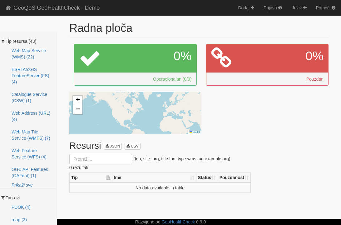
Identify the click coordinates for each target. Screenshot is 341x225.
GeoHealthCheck (178, 221)
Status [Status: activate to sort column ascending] (204, 177)
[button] (77, 100)
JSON (113, 146)
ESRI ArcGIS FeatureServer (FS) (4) (30, 75)
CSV (132, 146)
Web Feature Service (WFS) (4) (29, 153)
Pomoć (326, 7)
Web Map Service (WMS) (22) (29, 53)
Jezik (299, 7)
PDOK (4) (21, 207)
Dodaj (246, 7)
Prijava (273, 7)
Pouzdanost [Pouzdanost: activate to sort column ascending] (232, 177)
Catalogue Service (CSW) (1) (29, 97)
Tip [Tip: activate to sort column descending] (74, 177)
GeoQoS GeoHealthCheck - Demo (52, 8)
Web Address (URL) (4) (31, 116)
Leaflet (195, 132)
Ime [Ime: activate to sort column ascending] (117, 177)
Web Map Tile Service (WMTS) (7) (31, 135)
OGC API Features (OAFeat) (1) (30, 172)
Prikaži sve (22, 185)
